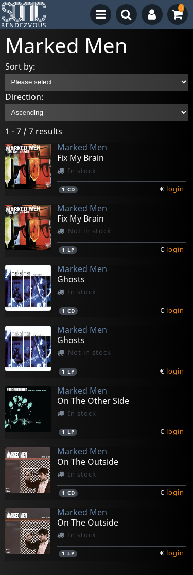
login (175, 188)
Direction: (24, 97)
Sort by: (20, 66)
